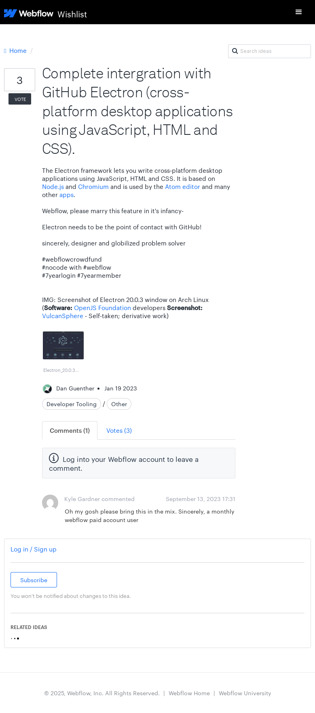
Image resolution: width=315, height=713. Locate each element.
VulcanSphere (62, 315)
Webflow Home (189, 693)
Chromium (93, 186)
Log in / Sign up (34, 549)
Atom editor (182, 186)
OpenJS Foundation (102, 307)
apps (66, 194)
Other (119, 404)
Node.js (53, 186)
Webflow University (245, 693)
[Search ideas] (269, 51)
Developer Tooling (72, 404)
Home (16, 50)
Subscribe (33, 580)
